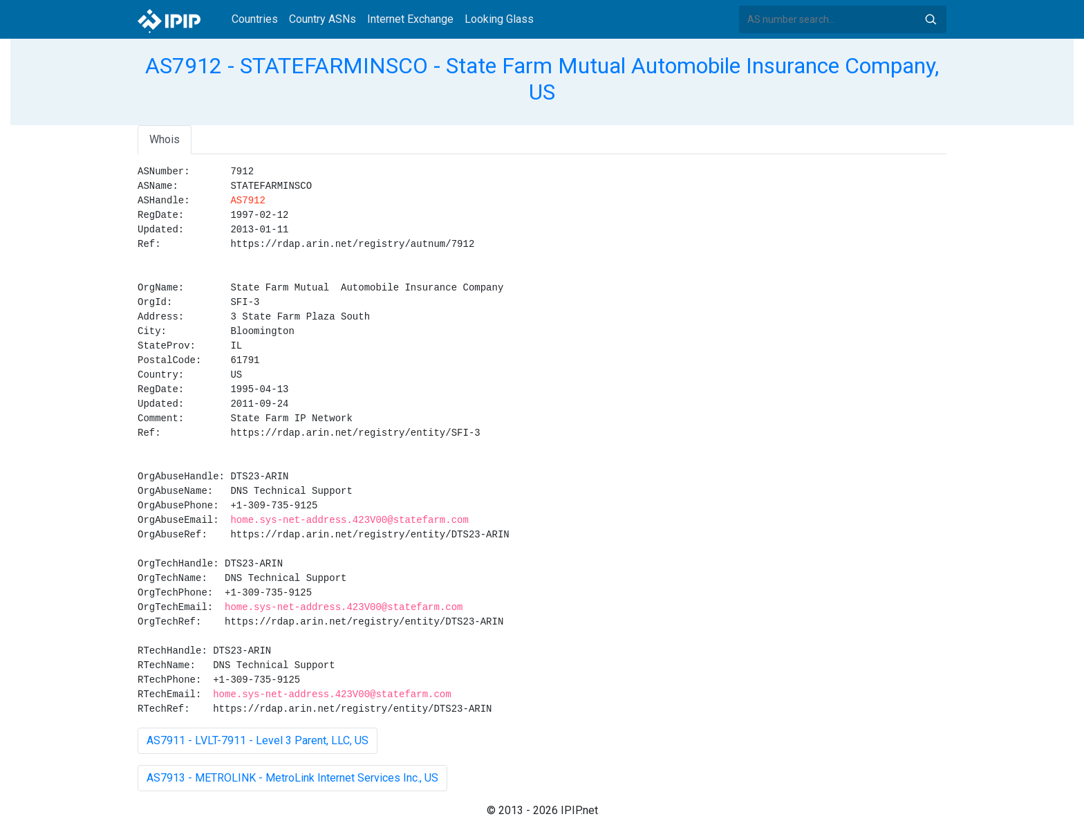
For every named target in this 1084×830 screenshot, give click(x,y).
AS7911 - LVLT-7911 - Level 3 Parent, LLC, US (257, 740)
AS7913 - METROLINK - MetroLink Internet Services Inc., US (292, 777)
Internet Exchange (410, 19)
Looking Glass (499, 19)
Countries (255, 19)
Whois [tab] (164, 139)
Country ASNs (322, 19)
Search (930, 19)
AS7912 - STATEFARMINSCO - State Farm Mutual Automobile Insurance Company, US (542, 79)
